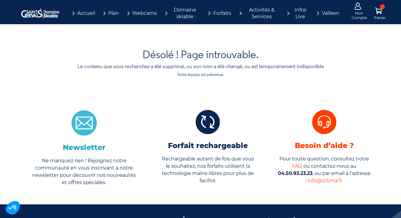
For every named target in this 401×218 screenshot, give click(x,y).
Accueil (86, 13)
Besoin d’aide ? (324, 145)
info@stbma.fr (325, 180)
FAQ (297, 166)
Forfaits (222, 13)
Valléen (330, 13)
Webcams (144, 13)
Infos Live (300, 13)
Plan (113, 13)
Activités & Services (262, 13)
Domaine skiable (185, 13)
